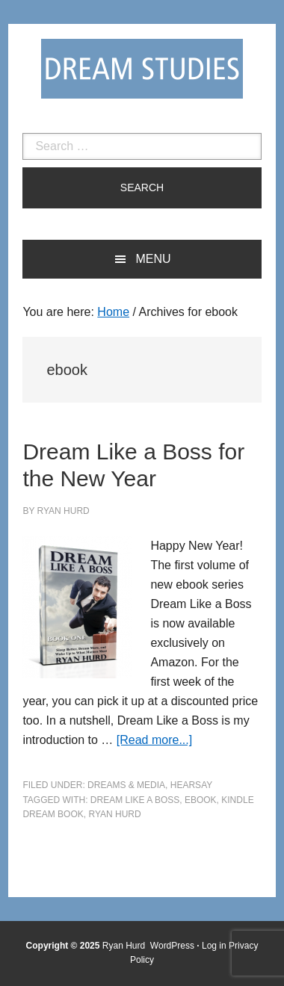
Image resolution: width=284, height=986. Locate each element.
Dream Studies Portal (142, 69)
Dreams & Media (126, 785)
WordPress (172, 945)
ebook (201, 800)
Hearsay (191, 785)
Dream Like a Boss (134, 800)
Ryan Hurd (125, 945)
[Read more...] (154, 740)
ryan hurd (114, 814)
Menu (152, 258)
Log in (214, 945)
